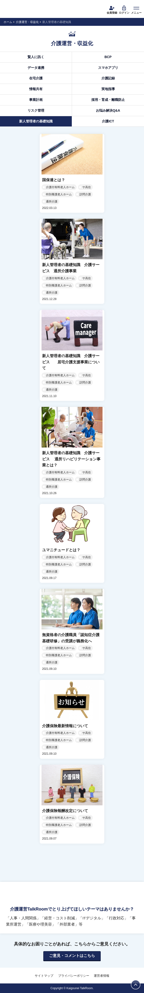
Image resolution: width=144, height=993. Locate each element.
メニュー (136, 9)
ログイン (124, 9)
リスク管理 (36, 110)
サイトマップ (44, 975)
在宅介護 (36, 78)
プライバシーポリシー (73, 975)
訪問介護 (85, 194)
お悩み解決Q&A (108, 110)
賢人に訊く (36, 57)
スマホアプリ (108, 68)
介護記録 (108, 78)
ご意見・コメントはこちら (72, 956)
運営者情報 (101, 975)
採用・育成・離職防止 (108, 100)
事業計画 (36, 100)
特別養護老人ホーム (59, 194)
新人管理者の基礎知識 (36, 121)
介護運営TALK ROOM (21, 9)
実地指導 (108, 89)
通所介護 (51, 201)
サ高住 (86, 187)
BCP (108, 57)
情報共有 (36, 89)
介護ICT (108, 121)
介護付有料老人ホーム (60, 187)
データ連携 (36, 68)
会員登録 (112, 9)
